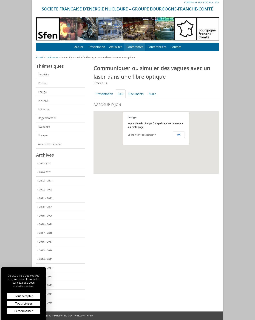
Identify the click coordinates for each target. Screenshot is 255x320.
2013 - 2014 (46, 267)
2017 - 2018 (46, 233)
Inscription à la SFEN (62, 315)
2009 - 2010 (46, 302)
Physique (43, 100)
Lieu (121, 94)
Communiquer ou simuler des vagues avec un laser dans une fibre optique (97, 57)
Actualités (115, 47)
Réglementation (47, 118)
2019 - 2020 (46, 215)
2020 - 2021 (46, 207)
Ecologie (43, 83)
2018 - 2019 (46, 224)
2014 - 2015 (46, 259)
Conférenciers (157, 47)
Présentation (96, 47)
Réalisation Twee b (83, 315)
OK (178, 134)
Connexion (190, 2)
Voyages (43, 135)
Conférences (134, 47)
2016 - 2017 (46, 241)
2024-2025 (45, 172)
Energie (42, 92)
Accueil (78, 47)
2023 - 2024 (46, 180)
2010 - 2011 (46, 294)
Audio (154, 94)
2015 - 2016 (46, 250)
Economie (44, 126)
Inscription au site (208, 2)
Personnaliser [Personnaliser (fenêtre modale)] (23, 311)
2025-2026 (45, 163)
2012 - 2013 (46, 276)
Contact (176, 47)
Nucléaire (43, 74)
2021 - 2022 (46, 198)
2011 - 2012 (46, 285)
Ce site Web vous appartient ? (142, 135)
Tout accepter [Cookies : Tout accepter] (23, 296)
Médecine (43, 109)
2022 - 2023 (46, 189)
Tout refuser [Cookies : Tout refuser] (23, 303)
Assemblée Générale (50, 144)
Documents (137, 94)
